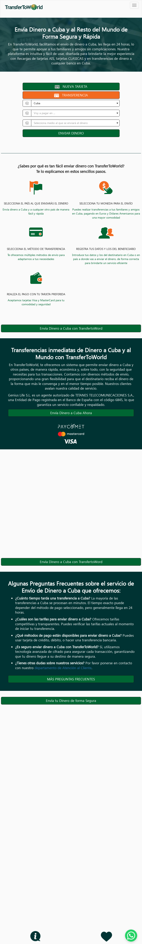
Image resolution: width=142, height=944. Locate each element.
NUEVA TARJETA (71, 86)
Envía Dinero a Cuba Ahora (71, 413)
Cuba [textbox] (37, 103)
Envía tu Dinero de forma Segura (71, 700)
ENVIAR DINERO (71, 133)
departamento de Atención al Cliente (63, 667)
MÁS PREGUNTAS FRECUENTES (71, 679)
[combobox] (75, 103)
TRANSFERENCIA (71, 95)
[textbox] (74, 113)
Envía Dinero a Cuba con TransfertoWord (71, 328)
